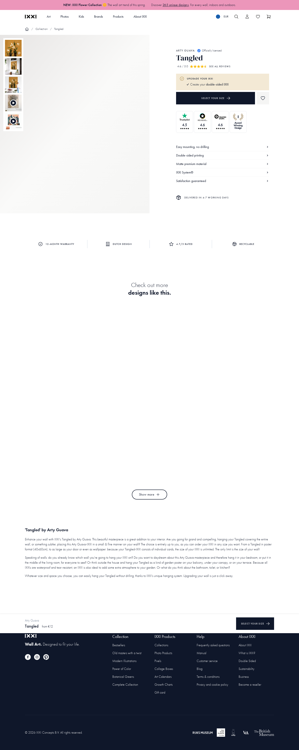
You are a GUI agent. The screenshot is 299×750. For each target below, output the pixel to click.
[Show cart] (268, 16)
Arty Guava (185, 50)
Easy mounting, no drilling (222, 147)
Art (48, 16)
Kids (81, 16)
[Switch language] (222, 16)
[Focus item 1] (75, 127)
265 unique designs (176, 5)
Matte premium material (222, 164)
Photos (64, 16)
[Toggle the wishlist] (257, 16)
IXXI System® (222, 172)
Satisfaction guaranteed (222, 181)
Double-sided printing (222, 155)
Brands (98, 16)
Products (118, 16)
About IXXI (140, 16)
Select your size (215, 98)
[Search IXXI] (236, 16)
